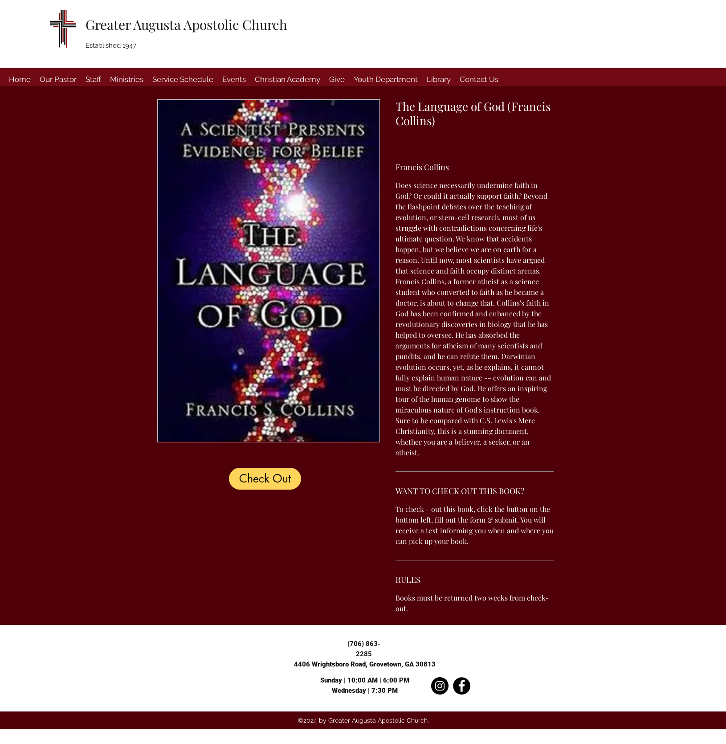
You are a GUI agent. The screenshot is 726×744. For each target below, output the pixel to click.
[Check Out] (265, 479)
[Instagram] (440, 686)
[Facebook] (461, 686)
